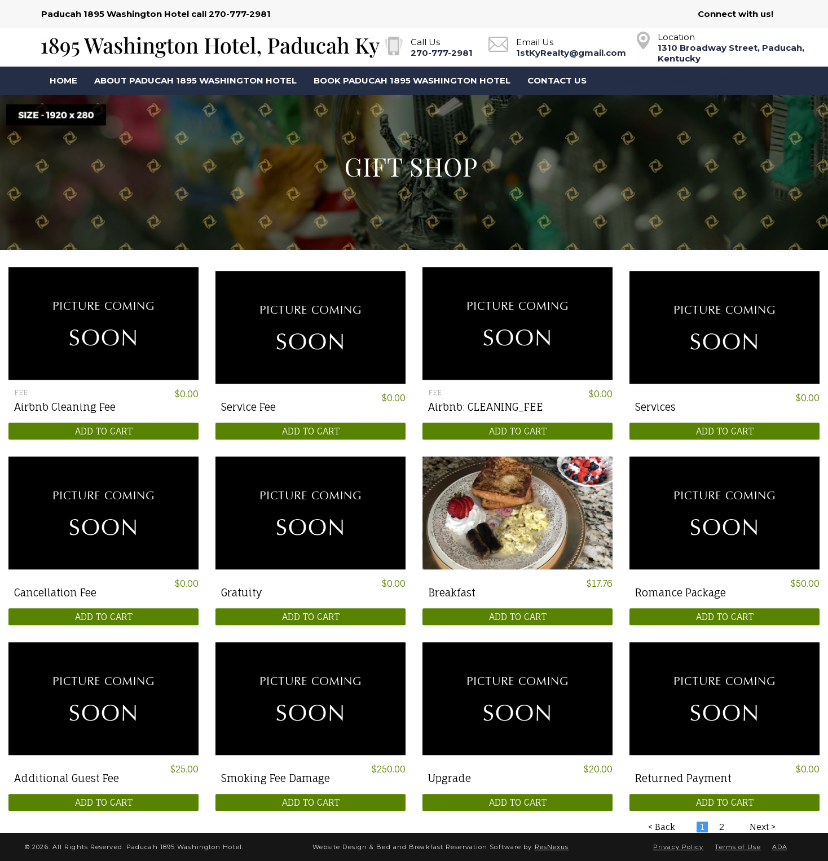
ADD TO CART (104, 431)
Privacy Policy (678, 847)
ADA (779, 847)
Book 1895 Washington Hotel (693, 80)
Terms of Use (737, 847)
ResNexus (552, 847)
